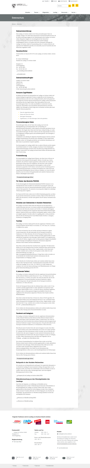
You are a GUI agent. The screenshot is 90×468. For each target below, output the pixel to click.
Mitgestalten (46, 12)
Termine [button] (60, 5)
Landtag (55, 12)
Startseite (14, 24)
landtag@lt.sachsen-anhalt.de (65, 433)
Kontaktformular (22, 74)
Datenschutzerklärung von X (28, 304)
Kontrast (55, 1)
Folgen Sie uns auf (21, 458)
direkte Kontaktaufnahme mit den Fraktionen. (67, 443)
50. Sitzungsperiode (72, 5)
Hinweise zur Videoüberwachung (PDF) (27, 397)
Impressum (37, 465)
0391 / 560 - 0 (44, 432)
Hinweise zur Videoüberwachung (25, 401)
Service (73, 12)
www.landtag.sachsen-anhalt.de (25, 70)
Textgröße (47, 1)
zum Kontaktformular (63, 447)
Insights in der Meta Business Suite (31, 338)
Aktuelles (27, 12)
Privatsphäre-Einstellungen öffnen (25, 177)
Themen (36, 12)
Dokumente (64, 12)
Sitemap (14, 465)
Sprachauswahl (73, 1)
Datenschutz (25, 465)
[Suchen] (45, 5)
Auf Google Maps (17, 441)
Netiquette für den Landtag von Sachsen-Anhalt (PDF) (30, 375)
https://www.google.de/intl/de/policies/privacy (26, 254)
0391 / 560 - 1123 (45, 434)
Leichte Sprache (63, 1)
